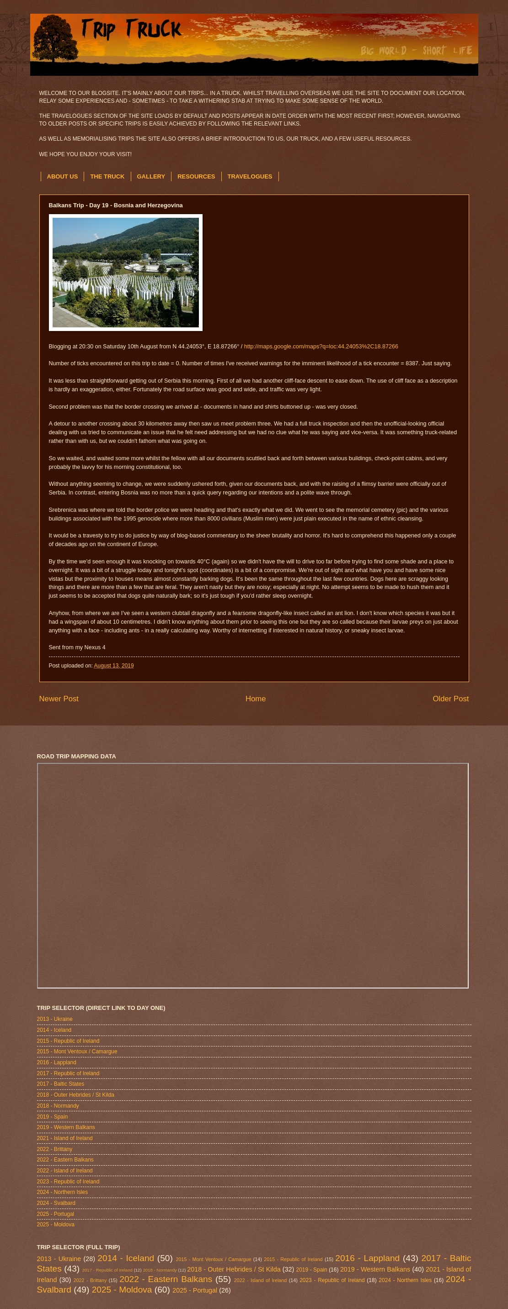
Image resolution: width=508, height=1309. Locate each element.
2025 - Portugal (56, 1214)
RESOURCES (196, 176)
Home (256, 698)
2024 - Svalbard (56, 1203)
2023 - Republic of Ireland (68, 1181)
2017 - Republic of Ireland (68, 1073)
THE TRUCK (107, 176)
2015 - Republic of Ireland (68, 1041)
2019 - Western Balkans (66, 1127)
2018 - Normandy (58, 1106)
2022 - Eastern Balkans (65, 1160)
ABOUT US (62, 176)
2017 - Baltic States (61, 1084)
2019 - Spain (52, 1117)
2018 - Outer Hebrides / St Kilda (75, 1095)
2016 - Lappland (56, 1062)
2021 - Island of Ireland (65, 1138)
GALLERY (151, 176)
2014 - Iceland (54, 1030)
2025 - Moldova (56, 1224)
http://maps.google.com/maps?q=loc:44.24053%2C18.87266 (321, 346)
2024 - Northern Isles (62, 1192)
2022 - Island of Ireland (65, 1170)
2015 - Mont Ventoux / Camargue (77, 1051)
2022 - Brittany (55, 1149)
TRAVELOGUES (250, 176)
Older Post (451, 698)
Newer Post (59, 698)
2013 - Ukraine (55, 1019)
